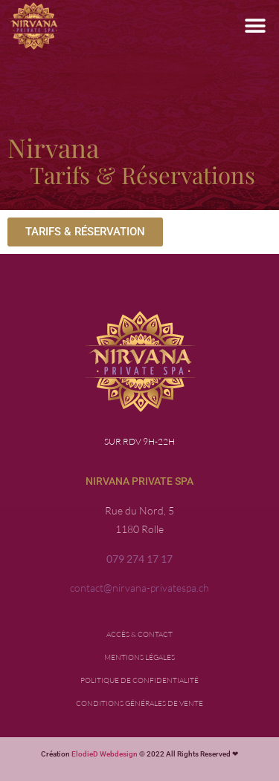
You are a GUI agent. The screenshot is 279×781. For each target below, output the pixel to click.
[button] (255, 26)
